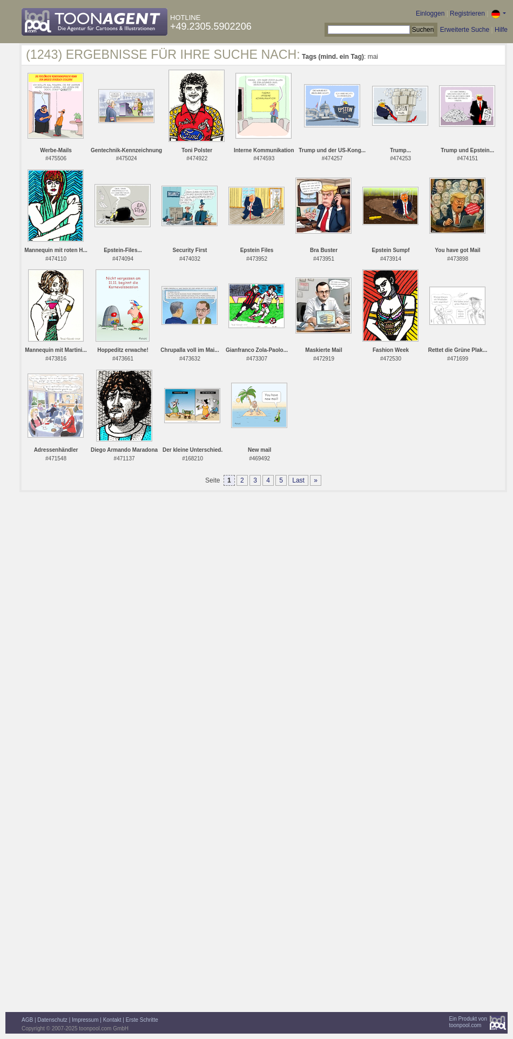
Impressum (85, 1020)
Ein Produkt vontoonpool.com (468, 1022)
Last (298, 480)
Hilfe (501, 29)
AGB (27, 1020)
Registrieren (467, 13)
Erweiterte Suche (464, 29)
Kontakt (112, 1020)
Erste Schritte (142, 1020)
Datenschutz (52, 1020)
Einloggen (430, 13)
